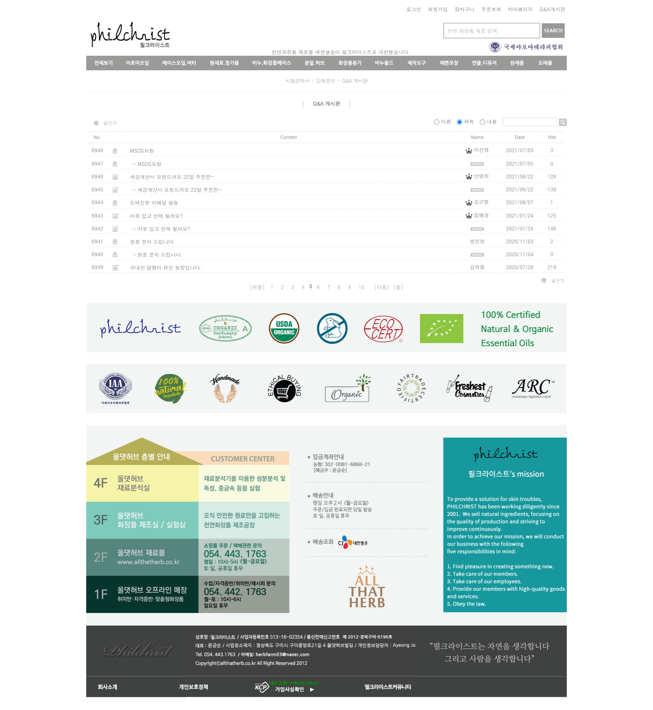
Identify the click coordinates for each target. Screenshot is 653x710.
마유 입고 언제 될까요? (156, 215)
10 (361, 286)
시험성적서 (297, 80)
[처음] (256, 286)
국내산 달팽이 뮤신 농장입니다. (166, 267)
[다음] (381, 286)
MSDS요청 (142, 150)
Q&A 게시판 (355, 80)
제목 (466, 121)
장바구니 (464, 8)
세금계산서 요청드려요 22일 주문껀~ (172, 176)
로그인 (413, 8)
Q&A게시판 (552, 8)
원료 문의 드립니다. (152, 241)
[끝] (399, 286)
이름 (443, 121)
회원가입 (438, 8)
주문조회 (491, 8)
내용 (489, 121)
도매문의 (325, 80)
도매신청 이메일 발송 (154, 202)
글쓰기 (110, 123)
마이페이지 (520, 8)
